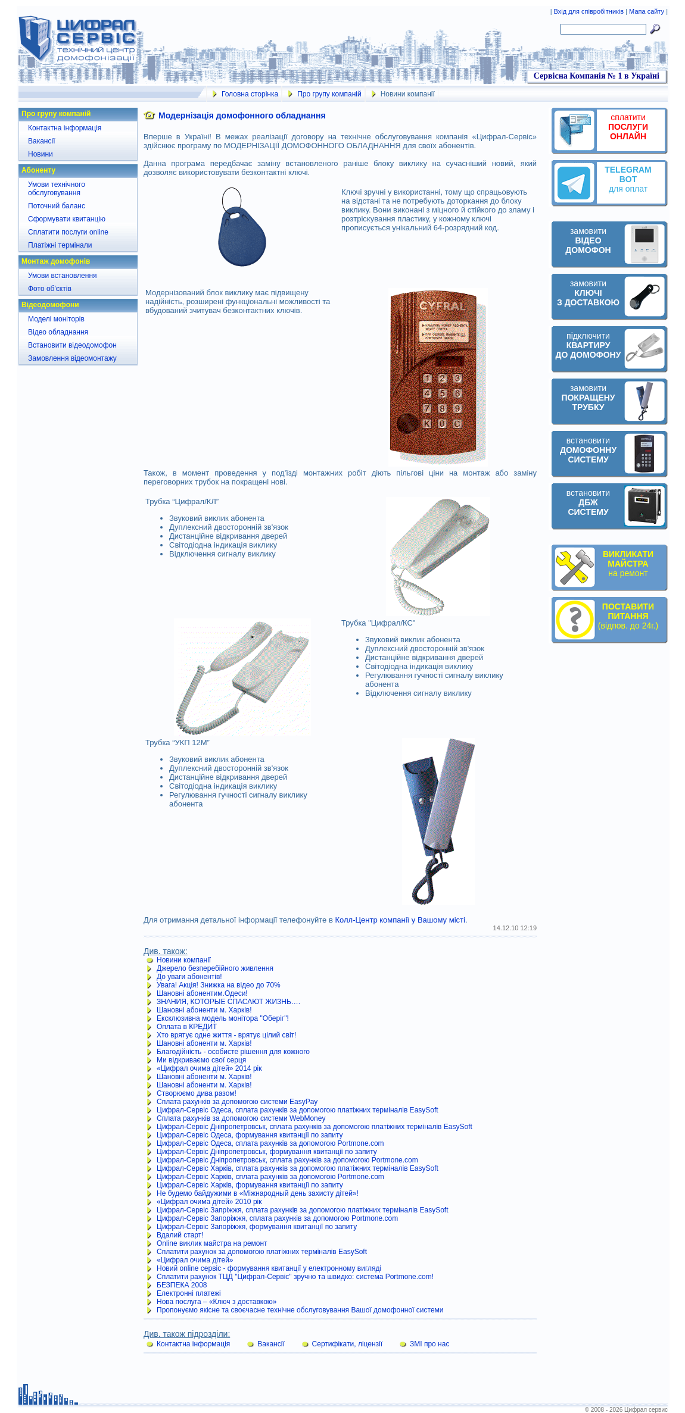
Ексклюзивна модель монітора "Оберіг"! (223, 1018)
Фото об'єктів (49, 289)
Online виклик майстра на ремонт (212, 1243)
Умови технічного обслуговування (56, 188)
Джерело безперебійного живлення (215, 968)
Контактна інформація (64, 128)
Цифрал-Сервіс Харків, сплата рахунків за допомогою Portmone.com (270, 1177)
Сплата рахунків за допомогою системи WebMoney (241, 1118)
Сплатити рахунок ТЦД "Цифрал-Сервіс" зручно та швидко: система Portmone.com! (295, 1277)
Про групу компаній (329, 94)
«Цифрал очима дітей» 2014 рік (209, 1068)
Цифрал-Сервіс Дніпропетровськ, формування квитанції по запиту (267, 1152)
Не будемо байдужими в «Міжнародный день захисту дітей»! (258, 1193)
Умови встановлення (62, 275)
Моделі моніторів (56, 319)
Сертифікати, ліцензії (347, 1344)
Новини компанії (184, 960)
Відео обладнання (58, 332)
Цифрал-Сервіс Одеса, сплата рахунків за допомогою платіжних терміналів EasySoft (297, 1110)
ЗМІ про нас (429, 1344)
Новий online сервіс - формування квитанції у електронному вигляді (269, 1268)
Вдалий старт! (180, 1235)
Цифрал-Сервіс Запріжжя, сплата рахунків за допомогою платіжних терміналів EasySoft (303, 1210)
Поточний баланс (56, 206)
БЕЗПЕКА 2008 (182, 1285)
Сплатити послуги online (68, 232)
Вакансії (41, 141)
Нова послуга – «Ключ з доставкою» (217, 1302)
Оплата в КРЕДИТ (187, 1027)
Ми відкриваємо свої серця (201, 1060)
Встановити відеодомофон (72, 345)
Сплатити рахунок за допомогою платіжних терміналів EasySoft (262, 1252)
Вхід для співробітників (590, 11)
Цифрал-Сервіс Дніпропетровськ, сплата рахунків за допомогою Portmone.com (287, 1160)
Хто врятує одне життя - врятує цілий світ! (226, 1035)
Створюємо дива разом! (196, 1093)
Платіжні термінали (60, 245)
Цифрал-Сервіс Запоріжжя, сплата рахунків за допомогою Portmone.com (277, 1218)
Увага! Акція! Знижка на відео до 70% (219, 985)
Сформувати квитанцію (66, 219)
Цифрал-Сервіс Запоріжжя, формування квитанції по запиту (257, 1227)
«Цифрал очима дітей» (195, 1260)
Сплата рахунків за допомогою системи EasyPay (237, 1102)
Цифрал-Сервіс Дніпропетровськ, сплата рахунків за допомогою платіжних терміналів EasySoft (314, 1127)
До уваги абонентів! (189, 977)
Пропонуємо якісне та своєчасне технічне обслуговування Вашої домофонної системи (300, 1310)
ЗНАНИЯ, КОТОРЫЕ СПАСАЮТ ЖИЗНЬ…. (228, 1002)
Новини (40, 154)
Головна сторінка (250, 94)
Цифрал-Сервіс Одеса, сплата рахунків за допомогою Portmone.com (270, 1143)
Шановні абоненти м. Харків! (204, 1010)
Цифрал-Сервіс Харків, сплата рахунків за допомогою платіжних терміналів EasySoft (297, 1168)
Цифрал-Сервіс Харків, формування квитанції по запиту (250, 1185)
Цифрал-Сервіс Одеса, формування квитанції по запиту (250, 1135)
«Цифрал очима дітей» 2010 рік (209, 1202)
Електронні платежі (189, 1293)
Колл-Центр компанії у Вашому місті (400, 919)
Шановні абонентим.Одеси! (202, 993)
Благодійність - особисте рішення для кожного (233, 1052)
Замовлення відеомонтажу (72, 358)
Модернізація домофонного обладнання (242, 115)
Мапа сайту (646, 11)
